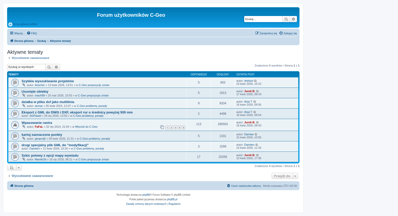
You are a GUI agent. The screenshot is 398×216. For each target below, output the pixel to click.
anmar (39, 105)
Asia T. (248, 101)
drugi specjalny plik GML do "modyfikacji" (55, 145)
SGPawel (35, 115)
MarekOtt (40, 159)
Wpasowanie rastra (37, 123)
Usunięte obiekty (35, 91)
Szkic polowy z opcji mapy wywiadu (50, 155)
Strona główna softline (22, 24)
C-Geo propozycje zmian (94, 85)
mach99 (40, 95)
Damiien (34, 148)
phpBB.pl (172, 199)
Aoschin (40, 85)
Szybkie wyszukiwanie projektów (48, 81)
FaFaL (39, 126)
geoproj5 (40, 138)
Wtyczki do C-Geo (86, 126)
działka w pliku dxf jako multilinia (48, 102)
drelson (248, 80)
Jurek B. (249, 91)
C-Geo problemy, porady (92, 105)
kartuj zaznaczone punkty (42, 135)
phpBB (146, 194)
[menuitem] (32, 33)
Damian (249, 134)
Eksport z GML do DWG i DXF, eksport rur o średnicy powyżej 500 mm (77, 112)
